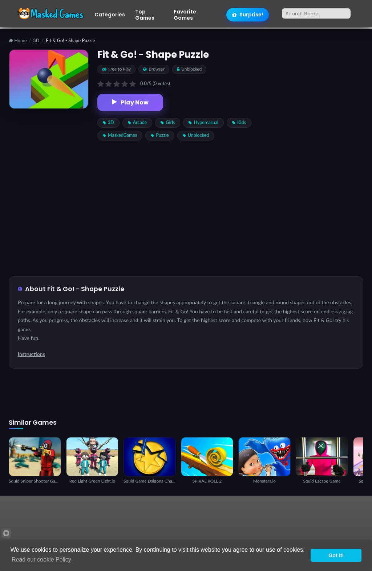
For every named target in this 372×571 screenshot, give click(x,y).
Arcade (137, 122)
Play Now (130, 102)
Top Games (144, 15)
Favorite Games (185, 15)
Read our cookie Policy (41, 559)
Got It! (336, 555)
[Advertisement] (317, 158)
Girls (168, 122)
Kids (239, 122)
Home (18, 40)
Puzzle (160, 135)
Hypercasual (203, 122)
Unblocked (196, 135)
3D (36, 40)
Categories (109, 15)
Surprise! (247, 14)
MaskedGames (120, 135)
